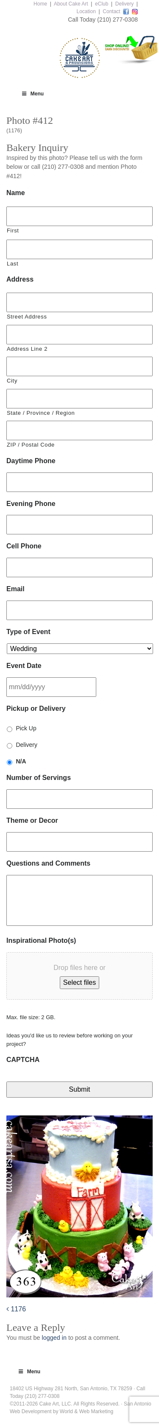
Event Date (24, 665)
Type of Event (28, 631)
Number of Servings (38, 777)
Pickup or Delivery (36, 708)
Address (19, 279)
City (12, 380)
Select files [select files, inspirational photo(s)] (79, 982)
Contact (111, 11)
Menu (32, 94)
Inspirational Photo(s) (41, 940)
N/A (21, 761)
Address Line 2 (27, 349)
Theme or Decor (32, 820)
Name (15, 192)
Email (15, 588)
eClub (101, 4)
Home (40, 4)
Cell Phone (24, 546)
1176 (16, 1309)
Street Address (27, 316)
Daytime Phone (31, 460)
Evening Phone (31, 503)
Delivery (124, 4)
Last (12, 263)
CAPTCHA (22, 1059)
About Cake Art (71, 4)
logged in (54, 1337)
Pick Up (26, 728)
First (13, 230)
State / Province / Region (41, 413)
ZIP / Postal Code (31, 445)
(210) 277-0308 (117, 19)
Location (85, 11)
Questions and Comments (48, 863)
